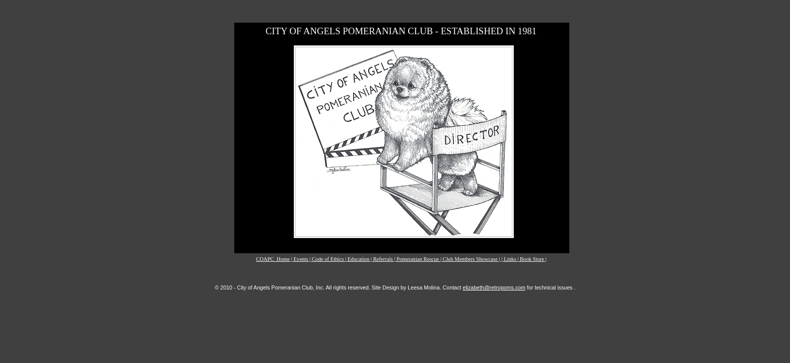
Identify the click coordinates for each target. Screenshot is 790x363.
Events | (303, 259)
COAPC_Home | (274, 259)
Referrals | (385, 259)
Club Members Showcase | (472, 259)
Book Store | (533, 259)
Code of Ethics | (330, 259)
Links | (512, 259)
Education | (360, 259)
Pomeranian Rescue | (420, 259)
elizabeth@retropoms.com (494, 287)
